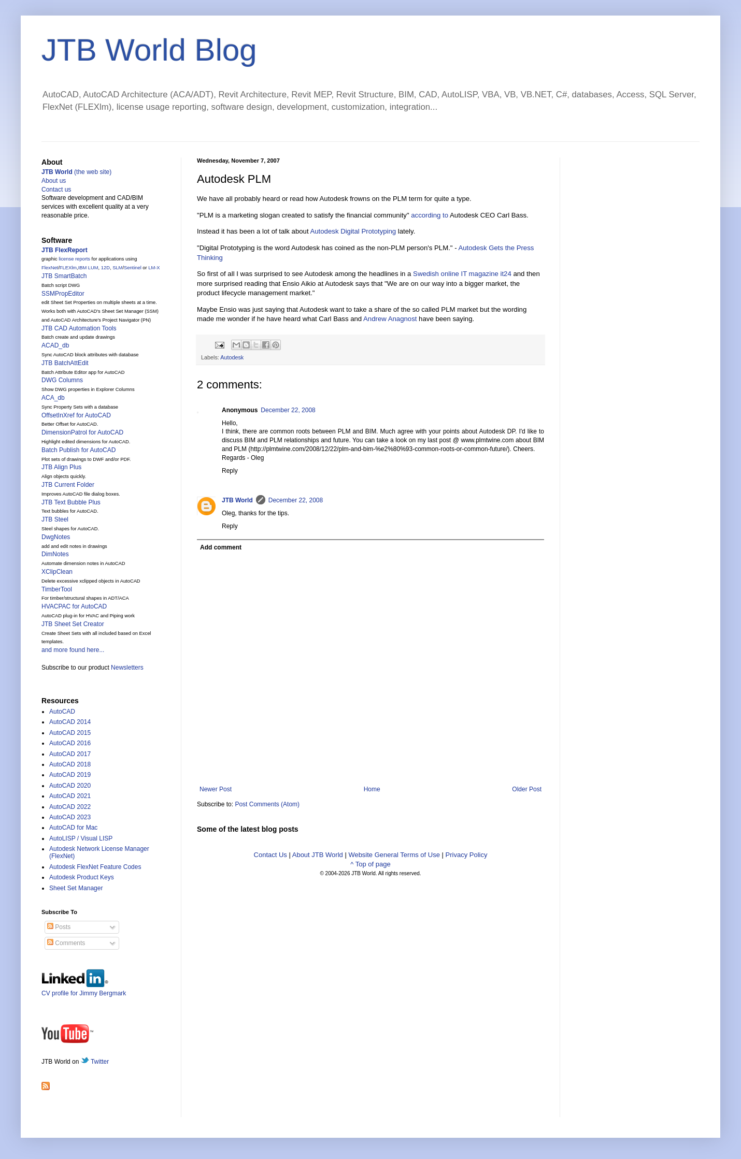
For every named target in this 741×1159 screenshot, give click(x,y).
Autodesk (232, 357)
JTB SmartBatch (64, 276)
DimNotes (55, 554)
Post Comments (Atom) (267, 804)
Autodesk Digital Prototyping (353, 231)
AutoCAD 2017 (70, 754)
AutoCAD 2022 (70, 806)
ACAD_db (55, 345)
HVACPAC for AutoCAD (74, 606)
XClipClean (57, 571)
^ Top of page (370, 864)
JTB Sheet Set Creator (72, 624)
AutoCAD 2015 (70, 732)
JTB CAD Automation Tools (79, 328)
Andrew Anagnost (390, 319)
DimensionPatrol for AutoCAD (82, 432)
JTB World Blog (149, 50)
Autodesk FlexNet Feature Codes (95, 867)
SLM (117, 267)
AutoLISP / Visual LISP (80, 838)
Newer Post (216, 789)
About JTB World (317, 855)
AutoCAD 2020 (70, 785)
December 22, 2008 (288, 410)
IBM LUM (88, 267)
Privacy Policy (467, 855)
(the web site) (76, 172)
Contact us (56, 189)
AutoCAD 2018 (70, 764)
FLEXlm (68, 267)
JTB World (237, 500)
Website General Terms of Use (394, 855)
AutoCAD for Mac (73, 827)
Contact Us (270, 855)
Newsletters (127, 667)
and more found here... (72, 650)
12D (105, 267)
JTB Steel (54, 519)
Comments (66, 943)
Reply (230, 470)
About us (53, 180)
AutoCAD (62, 711)
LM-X (154, 267)
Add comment (220, 547)
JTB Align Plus (61, 467)
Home (372, 789)
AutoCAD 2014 (70, 722)
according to (429, 215)
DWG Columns (62, 380)
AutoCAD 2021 (70, 796)
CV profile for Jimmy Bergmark (83, 989)
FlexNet (49, 267)
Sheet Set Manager (76, 888)
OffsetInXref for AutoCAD (76, 415)
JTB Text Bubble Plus (71, 502)
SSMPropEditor (62, 293)
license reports (74, 259)
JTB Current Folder (67, 484)
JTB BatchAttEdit (65, 363)
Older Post (527, 789)
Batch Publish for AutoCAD (78, 450)
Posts (58, 927)
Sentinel (132, 267)
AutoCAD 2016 (70, 743)
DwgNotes (55, 537)
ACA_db (53, 397)
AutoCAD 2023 (70, 817)
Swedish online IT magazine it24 (462, 274)
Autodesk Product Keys (81, 877)
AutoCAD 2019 (70, 774)
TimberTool (56, 589)
